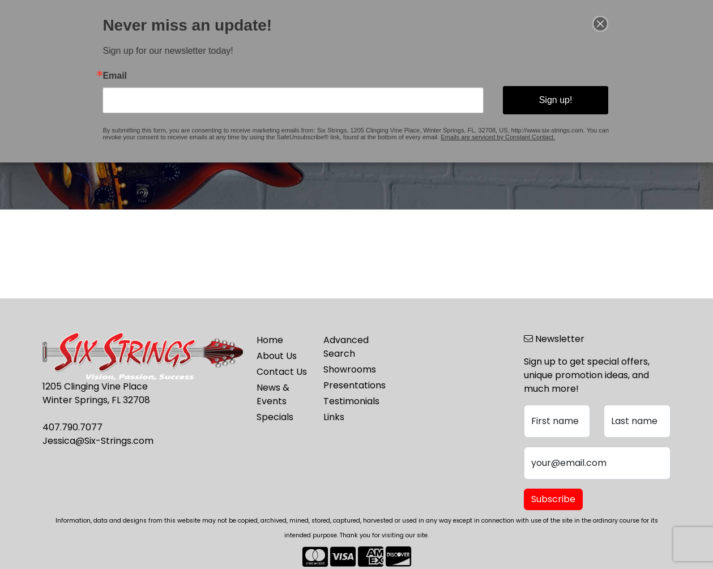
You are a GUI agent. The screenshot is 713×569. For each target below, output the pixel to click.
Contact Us (282, 371)
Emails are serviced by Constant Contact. (498, 137)
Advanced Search (346, 346)
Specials (275, 416)
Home (270, 339)
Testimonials (350, 401)
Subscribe (553, 499)
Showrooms (349, 369)
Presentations (350, 385)
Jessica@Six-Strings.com (97, 440)
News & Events (273, 394)
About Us (277, 355)
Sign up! (556, 100)
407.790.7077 (72, 427)
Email (115, 75)
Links (333, 416)
